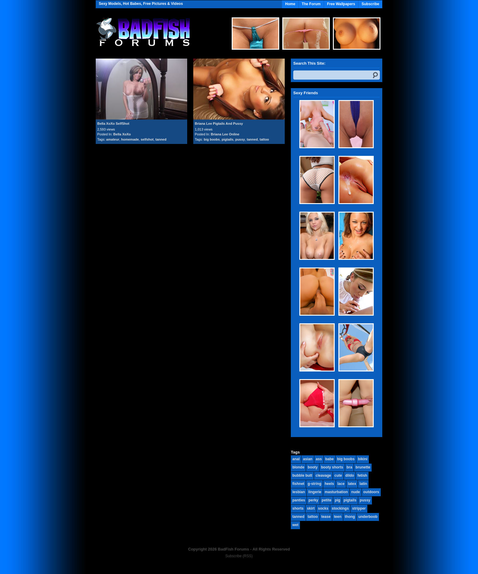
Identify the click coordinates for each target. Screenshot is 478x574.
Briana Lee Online (225, 134)
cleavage (323, 475)
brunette (362, 467)
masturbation (336, 492)
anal (296, 459)
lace (340, 484)
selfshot (147, 139)
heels (329, 484)
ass (319, 459)
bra (349, 467)
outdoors (371, 492)
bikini (362, 459)
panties (298, 500)
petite (326, 500)
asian (307, 459)
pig (337, 500)
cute (338, 475)
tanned (160, 139)
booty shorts (332, 467)
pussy (240, 139)
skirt (311, 508)
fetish (362, 475)
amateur (112, 139)
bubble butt (302, 475)
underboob (367, 517)
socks (323, 508)
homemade (130, 139)
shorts (298, 508)
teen (337, 517)
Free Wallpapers (341, 4)
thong (350, 517)
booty (313, 467)
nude (355, 492)
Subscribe (370, 4)
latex (352, 484)
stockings (340, 508)
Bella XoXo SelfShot (113, 123)
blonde (298, 467)
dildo (349, 475)
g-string (314, 484)
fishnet (298, 484)
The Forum (311, 4)
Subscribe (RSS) (238, 556)
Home (290, 4)
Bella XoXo (122, 134)
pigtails (228, 139)
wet (295, 525)
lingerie (314, 492)
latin (363, 484)
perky (313, 500)
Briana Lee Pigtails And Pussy (219, 123)
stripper (359, 508)
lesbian (298, 492)
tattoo (264, 139)
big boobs (212, 139)
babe (329, 459)
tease (326, 517)
